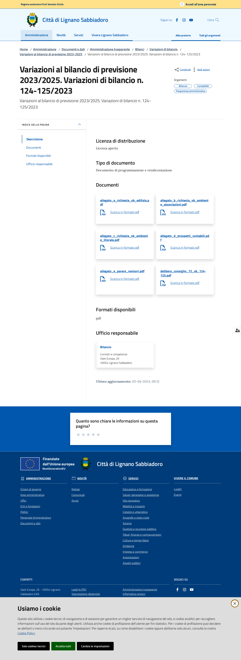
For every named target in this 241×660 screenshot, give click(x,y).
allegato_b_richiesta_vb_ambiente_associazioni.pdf (184, 203)
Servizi (133, 482)
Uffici (23, 504)
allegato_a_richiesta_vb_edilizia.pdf (124, 203)
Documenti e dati (73, 49)
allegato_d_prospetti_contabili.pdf (184, 239)
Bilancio (105, 350)
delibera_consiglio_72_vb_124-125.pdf (183, 276)
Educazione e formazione (137, 493)
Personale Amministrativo (35, 522)
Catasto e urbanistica (135, 516)
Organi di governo (30, 493)
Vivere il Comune (186, 482)
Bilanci (139, 49)
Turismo (127, 527)
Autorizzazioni (131, 561)
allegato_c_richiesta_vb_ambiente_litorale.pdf (124, 239)
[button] (216, 20)
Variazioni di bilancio (164, 49)
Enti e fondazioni (30, 510)
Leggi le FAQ (79, 593)
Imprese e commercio (135, 556)
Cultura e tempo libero (136, 544)
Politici (24, 516)
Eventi (178, 499)
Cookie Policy (26, 633)
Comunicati (78, 499)
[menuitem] (36, 35)
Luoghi (178, 493)
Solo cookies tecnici (33, 646)
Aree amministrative (32, 499)
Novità (82, 482)
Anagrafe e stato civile (136, 522)
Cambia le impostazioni (95, 646)
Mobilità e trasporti (134, 510)
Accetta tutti (63, 646)
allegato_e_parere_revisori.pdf (122, 273)
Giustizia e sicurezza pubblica (139, 533)
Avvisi (75, 504)
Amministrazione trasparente (110, 49)
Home (24, 49)
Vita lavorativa (131, 504)
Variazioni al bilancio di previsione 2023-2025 (51, 54)
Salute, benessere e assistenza (141, 499)
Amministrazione (44, 49)
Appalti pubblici (131, 567)
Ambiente (128, 550)
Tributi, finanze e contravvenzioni (142, 539)
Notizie (76, 493)
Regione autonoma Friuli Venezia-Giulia (42, 4)
